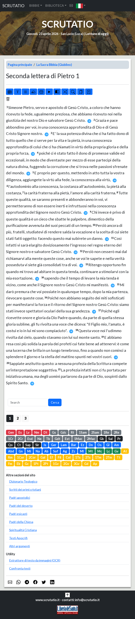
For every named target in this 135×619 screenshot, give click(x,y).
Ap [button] (95, 464)
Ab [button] (46, 451)
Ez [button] (82, 445)
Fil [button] (59, 457)
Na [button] (38, 451)
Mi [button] (29, 451)
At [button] (125, 451)
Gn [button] (21, 451)
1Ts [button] (78, 457)
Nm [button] (36, 432)
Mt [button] (90, 451)
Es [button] (20, 432)
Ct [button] (19, 445)
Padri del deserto (21, 506)
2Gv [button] (66, 464)
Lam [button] (64, 445)
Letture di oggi (96, 34)
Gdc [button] (63, 432)
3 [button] (25, 418)
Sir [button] (37, 445)
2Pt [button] (45, 464)
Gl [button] (108, 445)
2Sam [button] (95, 432)
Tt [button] (118, 457)
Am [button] (116, 445)
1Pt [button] (35, 464)
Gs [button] (54, 432)
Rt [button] (72, 432)
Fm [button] (10, 464)
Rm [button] (10, 457)
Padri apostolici (19, 498)
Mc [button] (99, 451)
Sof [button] (55, 451)
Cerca (55, 402)
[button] (80, 6)
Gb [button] (102, 439)
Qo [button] (10, 445)
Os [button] (99, 445)
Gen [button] (11, 432)
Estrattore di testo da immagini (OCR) (34, 560)
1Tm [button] (98, 457)
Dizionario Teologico (23, 481)
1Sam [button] (83, 432)
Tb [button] (48, 439)
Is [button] (45, 445)
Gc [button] (27, 464)
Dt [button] (45, 432)
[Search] (28, 402)
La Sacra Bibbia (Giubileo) (54, 65)
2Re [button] (116, 432)
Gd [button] (86, 464)
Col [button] (68, 457)
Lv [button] (28, 432)
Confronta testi (19, 568)
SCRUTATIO (13, 5)
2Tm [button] (109, 457)
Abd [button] (11, 451)
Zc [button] (73, 451)
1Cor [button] (20, 457)
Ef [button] (51, 457)
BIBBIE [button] (34, 5)
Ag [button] (65, 451)
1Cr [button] (10, 439)
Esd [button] (30, 439)
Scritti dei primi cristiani (25, 489)
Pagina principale (20, 65)
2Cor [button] (32, 457)
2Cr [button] (20, 439)
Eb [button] (18, 464)
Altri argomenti (19, 546)
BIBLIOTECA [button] (54, 5)
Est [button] (67, 439)
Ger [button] (53, 445)
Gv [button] (116, 451)
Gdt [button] (57, 439)
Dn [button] (91, 445)
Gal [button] (42, 457)
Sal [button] (110, 439)
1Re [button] (106, 432)
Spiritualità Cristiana (23, 530)
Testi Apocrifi (18, 538)
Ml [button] (82, 451)
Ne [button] (39, 439)
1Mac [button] (78, 439)
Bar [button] (73, 445)
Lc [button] (108, 451)
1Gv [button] (56, 464)
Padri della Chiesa (21, 522)
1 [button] (10, 418)
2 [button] (18, 418)
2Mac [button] (91, 439)
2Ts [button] (88, 457)
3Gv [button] (76, 464)
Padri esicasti (18, 514)
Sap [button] (28, 445)
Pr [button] (119, 439)
